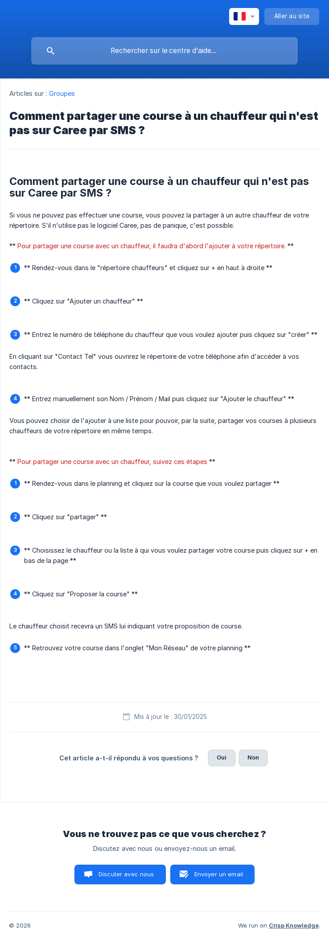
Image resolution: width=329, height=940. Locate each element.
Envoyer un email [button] (218, 874)
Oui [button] (221, 757)
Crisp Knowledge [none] (294, 925)
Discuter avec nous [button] (126, 874)
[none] (244, 16)
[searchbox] (164, 51)
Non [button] (253, 757)
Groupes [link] (62, 93)
